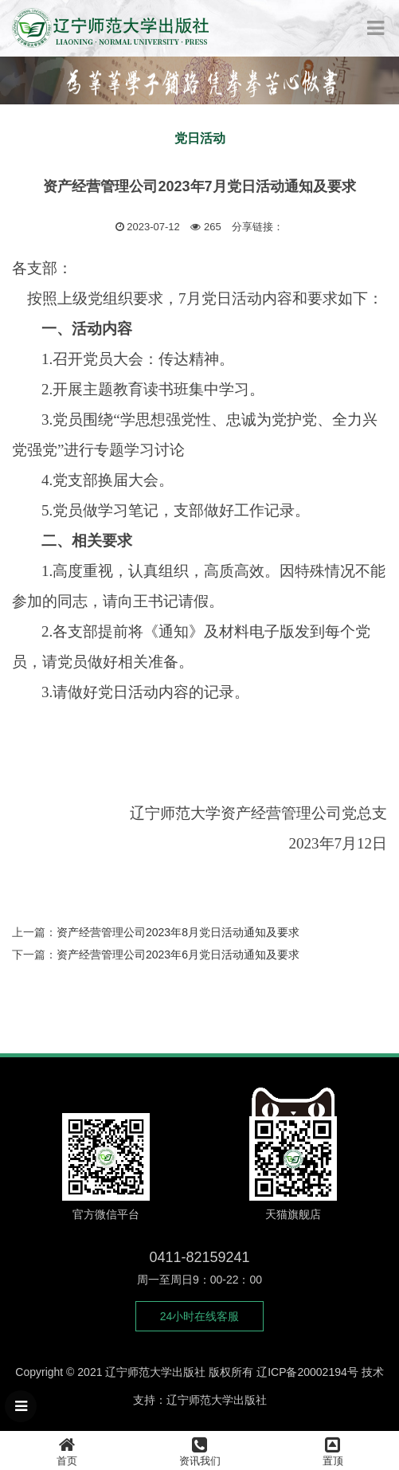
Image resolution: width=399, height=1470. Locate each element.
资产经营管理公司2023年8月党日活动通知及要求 (178, 932)
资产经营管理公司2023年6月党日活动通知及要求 (178, 954)
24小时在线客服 (200, 1316)
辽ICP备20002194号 (307, 1372)
